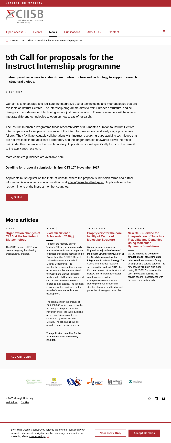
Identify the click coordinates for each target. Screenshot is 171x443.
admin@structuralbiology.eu (86, 182)
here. (61, 157)
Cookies (25, 402)
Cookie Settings (40, 437)
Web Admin (11, 402)
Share (17, 197)
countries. (62, 186)
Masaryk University (23, 398)
